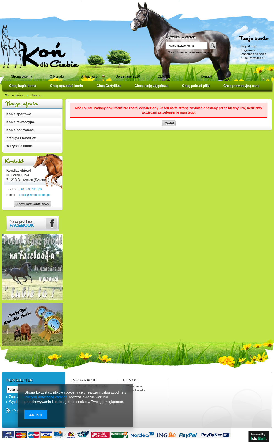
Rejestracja (248, 46)
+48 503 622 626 (30, 189)
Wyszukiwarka (135, 390)
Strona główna (14, 95)
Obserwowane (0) (253, 57)
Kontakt (32, 161)
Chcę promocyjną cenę (241, 86)
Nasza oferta (32, 104)
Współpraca (134, 386)
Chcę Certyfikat (109, 86)
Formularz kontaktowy (30, 206)
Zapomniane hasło (253, 54)
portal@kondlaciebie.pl (34, 194)
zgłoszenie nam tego (178, 112)
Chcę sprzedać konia (66, 86)
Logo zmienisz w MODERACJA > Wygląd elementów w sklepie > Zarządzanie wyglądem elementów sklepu (40, 46)
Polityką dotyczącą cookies (45, 397)
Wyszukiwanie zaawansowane (188, 52)
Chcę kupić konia (22, 86)
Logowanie (248, 50)
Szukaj (212, 45)
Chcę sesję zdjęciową (151, 86)
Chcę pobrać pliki (196, 86)
